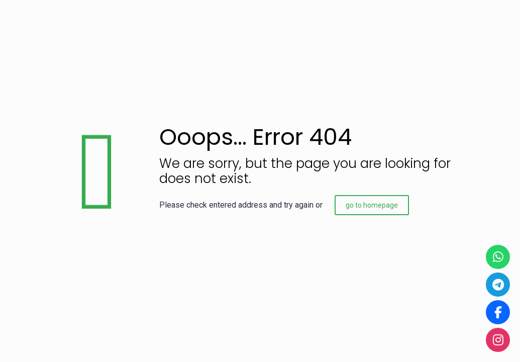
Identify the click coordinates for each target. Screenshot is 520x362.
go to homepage (372, 205)
